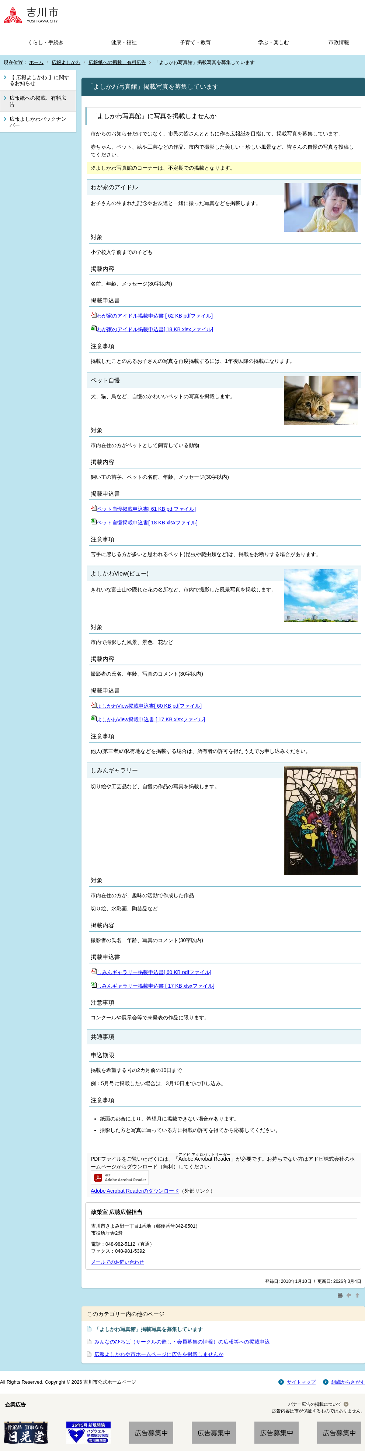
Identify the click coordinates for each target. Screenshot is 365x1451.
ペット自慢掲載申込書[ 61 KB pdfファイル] (143, 509)
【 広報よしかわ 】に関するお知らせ (39, 80)
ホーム (36, 62)
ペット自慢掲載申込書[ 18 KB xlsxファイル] (144, 522)
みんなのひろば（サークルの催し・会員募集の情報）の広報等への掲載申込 (182, 1342)
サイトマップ (301, 1382)
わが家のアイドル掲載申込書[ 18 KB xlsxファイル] (152, 329)
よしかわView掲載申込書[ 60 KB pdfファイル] (146, 706)
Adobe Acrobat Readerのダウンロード (135, 1191)
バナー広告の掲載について (314, 1404)
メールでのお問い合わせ (117, 1262)
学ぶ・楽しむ (273, 42)
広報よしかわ (66, 62)
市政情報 (338, 42)
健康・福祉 (124, 42)
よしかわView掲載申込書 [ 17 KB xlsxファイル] (148, 719)
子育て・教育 (195, 42)
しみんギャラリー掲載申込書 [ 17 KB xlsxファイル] (153, 986)
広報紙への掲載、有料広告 (117, 62)
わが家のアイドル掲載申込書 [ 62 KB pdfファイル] (152, 316)
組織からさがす (348, 1382)
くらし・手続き (46, 42)
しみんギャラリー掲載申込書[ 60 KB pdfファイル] (151, 972)
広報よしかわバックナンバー (38, 122)
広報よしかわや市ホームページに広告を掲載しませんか (158, 1354)
